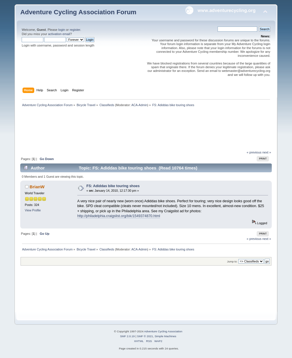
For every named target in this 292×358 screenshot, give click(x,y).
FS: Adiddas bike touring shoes (113, 186)
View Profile (33, 210)
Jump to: (232, 261)
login (61, 29)
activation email (59, 34)
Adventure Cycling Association (163, 331)
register (75, 29)
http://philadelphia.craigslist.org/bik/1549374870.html (118, 216)
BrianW (37, 186)
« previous (254, 152)
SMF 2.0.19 (127, 336)
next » (266, 152)
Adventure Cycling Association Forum (78, 12)
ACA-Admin (139, 105)
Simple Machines (165, 336)
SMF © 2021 (145, 336)
